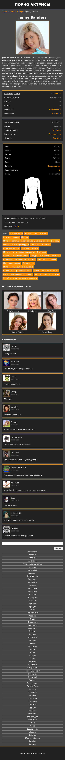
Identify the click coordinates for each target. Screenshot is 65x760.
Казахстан (32, 637)
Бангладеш (32, 576)
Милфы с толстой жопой (36, 233)
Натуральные (53, 166)
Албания (32, 558)
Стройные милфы (11, 248)
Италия (32, 634)
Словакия (32, 698)
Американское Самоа (32, 564)
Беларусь (32, 582)
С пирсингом (28, 263)
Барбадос (32, 579)
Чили (32, 726)
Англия (32, 567)
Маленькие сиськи (11, 263)
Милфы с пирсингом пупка (45, 271)
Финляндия (32, 717)
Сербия (32, 695)
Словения (32, 701)
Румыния (32, 692)
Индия (33, 619)
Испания (33, 631)
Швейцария (32, 729)
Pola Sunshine (13, 311)
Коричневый (55, 109)
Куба (32, 653)
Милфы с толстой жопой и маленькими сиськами (26, 241)
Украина (32, 711)
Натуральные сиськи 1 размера (17, 274)
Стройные (41, 252)
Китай (32, 643)
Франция (32, 720)
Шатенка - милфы (30, 248)
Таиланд (33, 704)
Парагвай (32, 677)
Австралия (32, 552)
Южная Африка (32, 738)
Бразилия (32, 591)
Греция (32, 607)
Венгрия (21, 12)
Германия (32, 604)
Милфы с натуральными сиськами (19, 252)
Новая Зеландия (32, 671)
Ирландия (32, 625)
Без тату (55, 241)
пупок (16, 226)
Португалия (32, 683)
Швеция (32, 732)
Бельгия (32, 585)
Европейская (55, 134)
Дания (32, 610)
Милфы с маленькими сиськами (18, 267)
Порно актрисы (32, 5)
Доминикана (32, 613)
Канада (32, 640)
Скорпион (56, 130)
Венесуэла (32, 598)
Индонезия (32, 622)
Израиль (32, 616)
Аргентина (32, 570)
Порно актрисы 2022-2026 (32, 753)
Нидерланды (32, 668)
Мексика (33, 662)
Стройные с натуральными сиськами (20, 278)
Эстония (32, 735)
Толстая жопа (16, 233)
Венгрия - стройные (46, 259)
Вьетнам (33, 601)
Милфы (24, 237)
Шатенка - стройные (40, 245)
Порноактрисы (8, 12)
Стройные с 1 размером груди (17, 271)
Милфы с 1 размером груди (16, 245)
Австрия (32, 555)
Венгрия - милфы (11, 237)
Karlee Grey (47, 332)
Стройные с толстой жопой (15, 256)
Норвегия (32, 674)
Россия (32, 689)
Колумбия (32, 646)
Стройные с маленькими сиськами (19, 259)
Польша (32, 680)
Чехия (32, 723)
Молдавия (32, 665)
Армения (32, 573)
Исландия (32, 628)
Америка (32, 561)
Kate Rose (51, 311)
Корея (32, 649)
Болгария (32, 588)
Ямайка (32, 741)
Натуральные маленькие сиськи (46, 256)
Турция (32, 708)
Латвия (32, 656)
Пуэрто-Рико (32, 686)
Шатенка (56, 113)
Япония (32, 744)
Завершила (55, 94)
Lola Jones (32, 311)
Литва (32, 659)
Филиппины (32, 714)
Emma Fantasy (18, 332)
